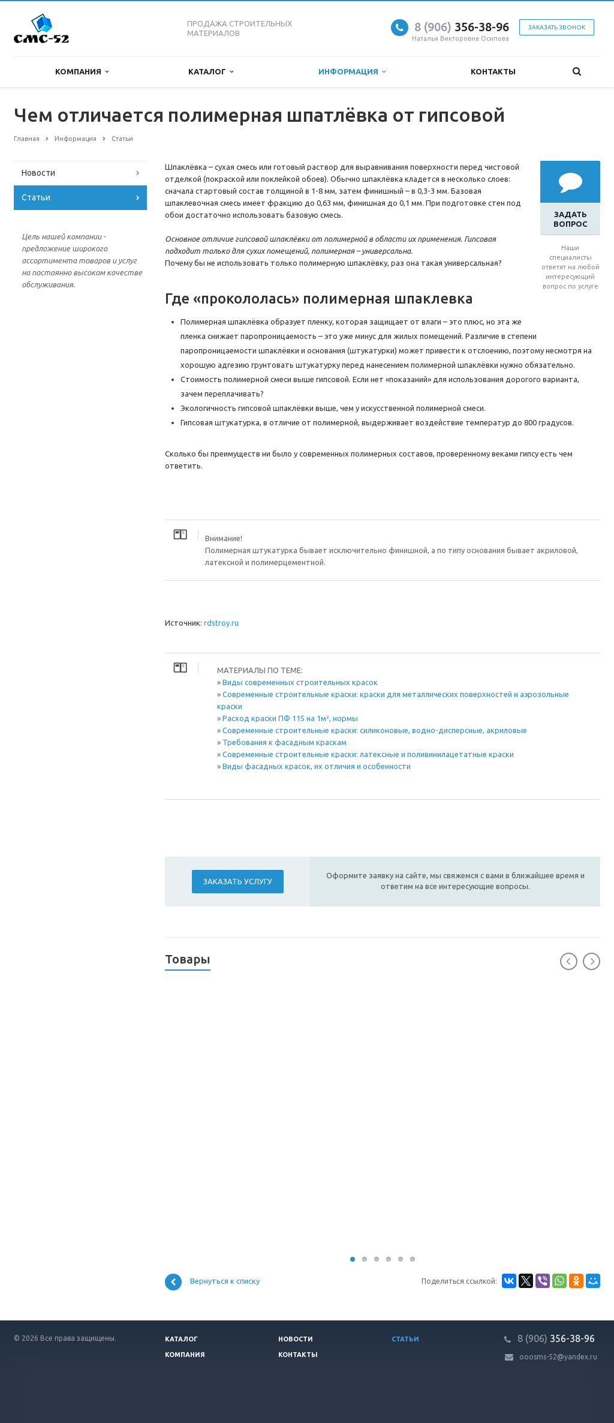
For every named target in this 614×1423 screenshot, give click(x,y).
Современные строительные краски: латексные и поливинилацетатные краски (368, 754)
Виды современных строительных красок (300, 682)
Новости (38, 173)
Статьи (36, 197)
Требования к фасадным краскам (284, 742)
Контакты (493, 71)
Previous (568, 961)
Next (591, 961)
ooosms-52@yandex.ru (558, 1357)
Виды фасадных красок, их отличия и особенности (316, 766)
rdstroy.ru (221, 623)
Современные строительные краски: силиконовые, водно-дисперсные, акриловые (374, 730)
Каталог (210, 71)
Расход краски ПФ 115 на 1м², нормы (290, 718)
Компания (82, 71)
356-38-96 (461, 27)
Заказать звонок (556, 27)
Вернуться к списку (212, 1282)
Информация (352, 71)
